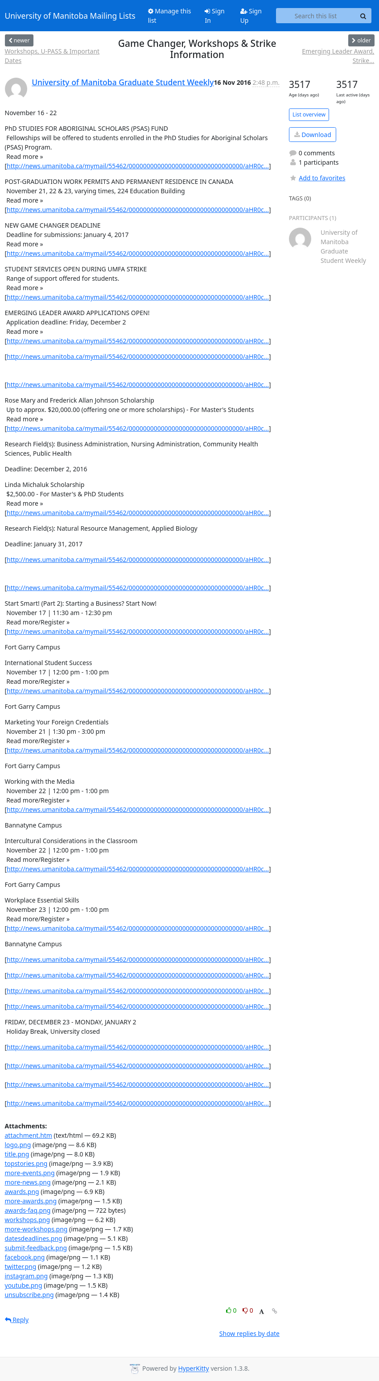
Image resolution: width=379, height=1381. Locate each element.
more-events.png (30, 1173)
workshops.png (27, 1219)
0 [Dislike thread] (248, 1310)
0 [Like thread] (232, 1310)
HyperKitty (193, 1368)
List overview (308, 114)
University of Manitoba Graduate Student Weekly (123, 82)
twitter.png (21, 1266)
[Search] (363, 15)
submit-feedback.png (36, 1248)
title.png (17, 1154)
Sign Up (251, 16)
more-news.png (28, 1182)
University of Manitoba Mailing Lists (70, 15)
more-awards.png (31, 1201)
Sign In (214, 16)
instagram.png (26, 1276)
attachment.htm (28, 1135)
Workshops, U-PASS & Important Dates (52, 56)
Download (312, 134)
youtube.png (23, 1285)
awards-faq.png (28, 1210)
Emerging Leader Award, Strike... (338, 56)
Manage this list (169, 16)
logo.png (18, 1144)
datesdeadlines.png (33, 1238)
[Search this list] (316, 15)
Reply (17, 1319)
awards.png (22, 1191)
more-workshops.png (36, 1229)
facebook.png (25, 1257)
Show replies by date (249, 1333)
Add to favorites (317, 178)
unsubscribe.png (29, 1294)
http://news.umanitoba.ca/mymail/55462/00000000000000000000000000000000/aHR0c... (138, 166)
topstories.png (26, 1163)
